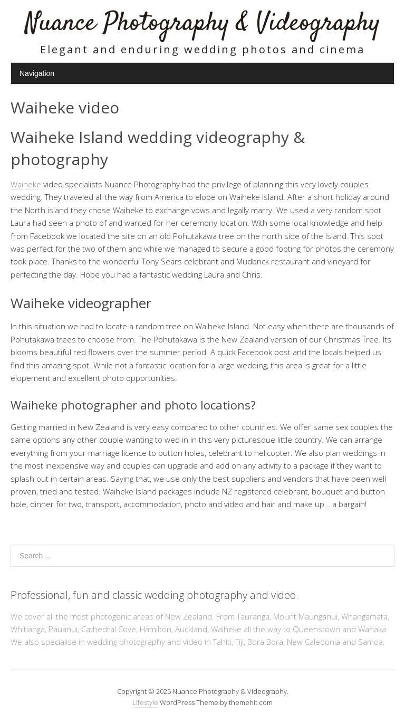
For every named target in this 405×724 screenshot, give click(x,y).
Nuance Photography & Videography (202, 23)
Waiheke (26, 184)
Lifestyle (145, 702)
